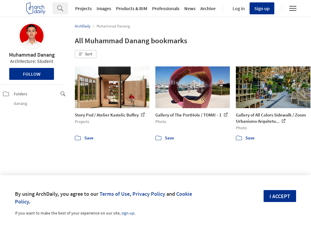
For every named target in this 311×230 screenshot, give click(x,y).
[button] (85, 54)
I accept (280, 196)
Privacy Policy (148, 193)
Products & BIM (131, 8)
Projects (83, 8)
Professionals (166, 8)
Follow (32, 74)
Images (104, 8)
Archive (208, 8)
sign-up (127, 213)
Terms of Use (115, 193)
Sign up (262, 8)
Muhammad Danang (32, 54)
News (190, 8)
